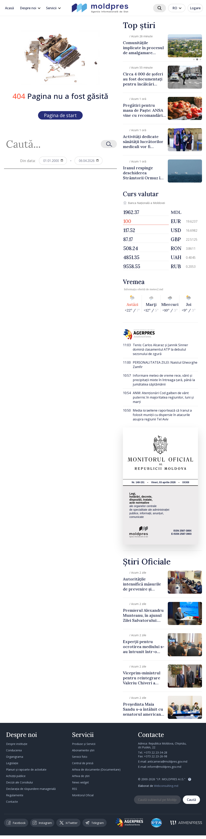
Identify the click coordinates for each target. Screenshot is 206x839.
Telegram (94, 823)
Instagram (42, 823)
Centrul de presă (82, 763)
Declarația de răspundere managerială (31, 789)
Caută (191, 799)
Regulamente (14, 795)
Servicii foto (79, 757)
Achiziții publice (16, 776)
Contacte (12, 801)
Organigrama (14, 757)
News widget (80, 782)
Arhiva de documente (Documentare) (96, 769)
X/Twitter (68, 823)
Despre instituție (16, 744)
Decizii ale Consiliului (19, 782)
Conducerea (14, 750)
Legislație (12, 763)
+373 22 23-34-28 (155, 752)
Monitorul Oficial (83, 795)
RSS (74, 789)
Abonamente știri (83, 750)
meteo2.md (156, 289)
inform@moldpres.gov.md (164, 767)
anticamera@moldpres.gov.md (167, 761)
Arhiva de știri (81, 776)
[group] (162, 45)
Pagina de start (60, 115)
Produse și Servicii (83, 744)
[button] (194, 59)
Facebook (16, 823)
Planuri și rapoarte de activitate (26, 769)
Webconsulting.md (166, 786)
